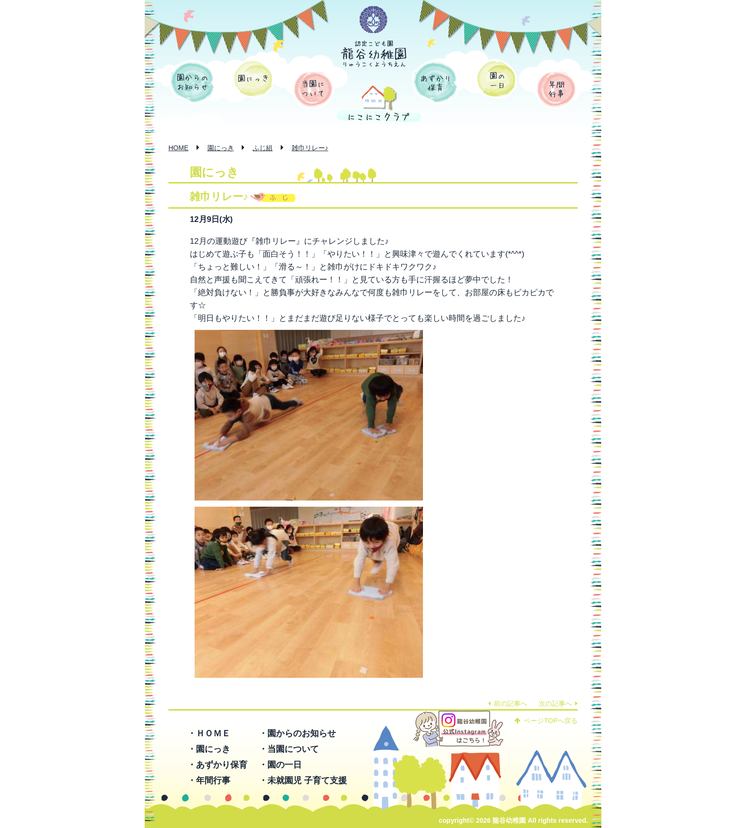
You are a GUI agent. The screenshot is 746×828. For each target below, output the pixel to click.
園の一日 (496, 79)
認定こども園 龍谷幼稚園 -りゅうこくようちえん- (374, 53)
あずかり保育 (435, 82)
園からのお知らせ (192, 82)
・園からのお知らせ (297, 733)
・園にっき (208, 749)
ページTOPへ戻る (546, 720)
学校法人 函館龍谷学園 (373, 20)
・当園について (289, 749)
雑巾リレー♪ (310, 148)
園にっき (253, 79)
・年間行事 (208, 780)
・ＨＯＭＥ (208, 733)
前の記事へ (507, 703)
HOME (178, 148)
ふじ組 (263, 148)
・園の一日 (280, 765)
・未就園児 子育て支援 (303, 780)
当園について (313, 89)
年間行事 (556, 89)
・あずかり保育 (217, 765)
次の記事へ (558, 703)
